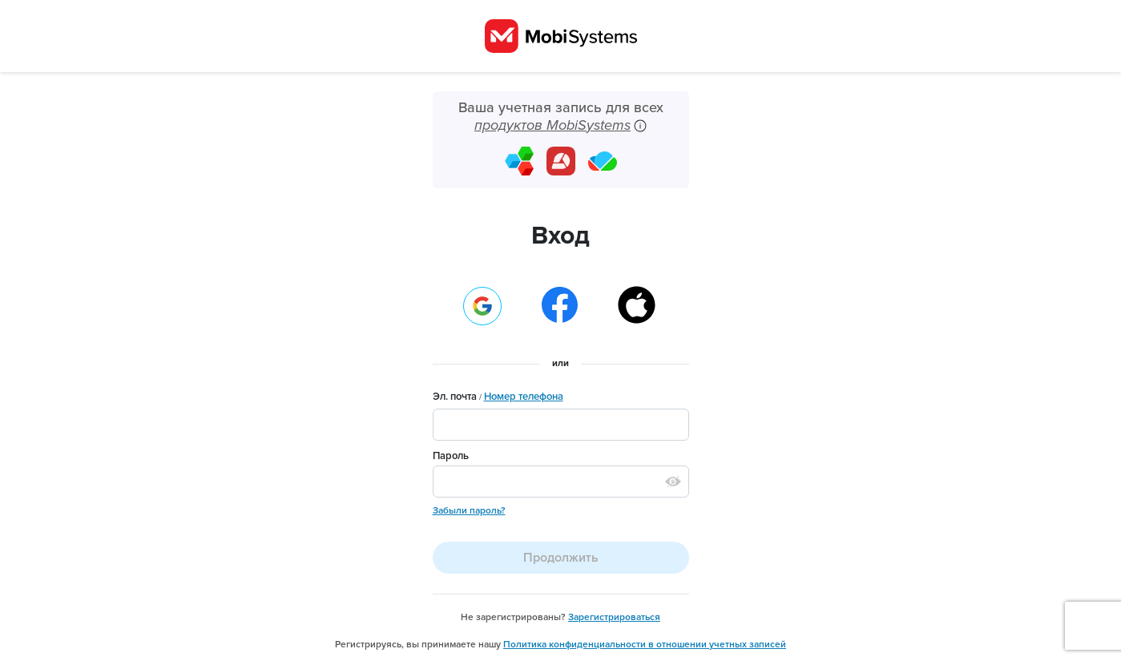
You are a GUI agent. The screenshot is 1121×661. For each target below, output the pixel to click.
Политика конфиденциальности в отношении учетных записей (644, 644)
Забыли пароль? (469, 510)
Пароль (451, 455)
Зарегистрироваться (614, 617)
